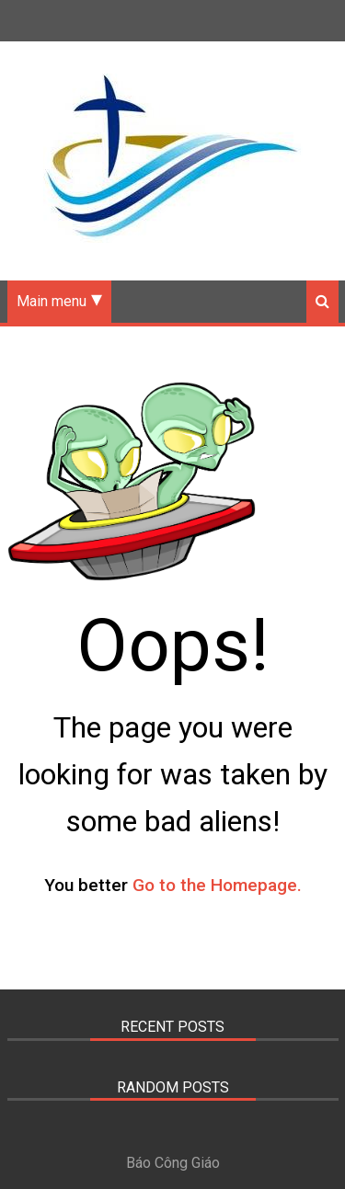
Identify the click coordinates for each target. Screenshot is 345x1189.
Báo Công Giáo (173, 1163)
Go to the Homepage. (217, 885)
